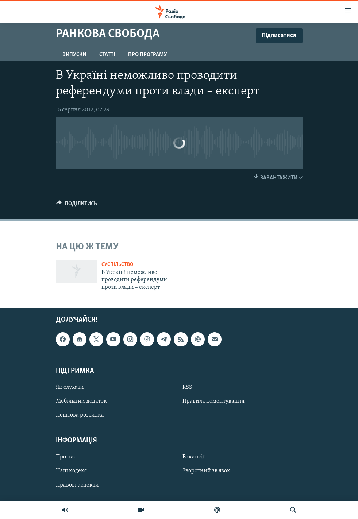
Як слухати (70, 387)
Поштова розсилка (80, 415)
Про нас (66, 457)
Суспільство (117, 264)
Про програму (147, 55)
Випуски (74, 55)
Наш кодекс (71, 471)
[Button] (76, 205)
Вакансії (193, 457)
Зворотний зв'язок (206, 471)
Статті (107, 55)
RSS (187, 387)
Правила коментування (213, 401)
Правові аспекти (77, 485)
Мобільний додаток (81, 401)
